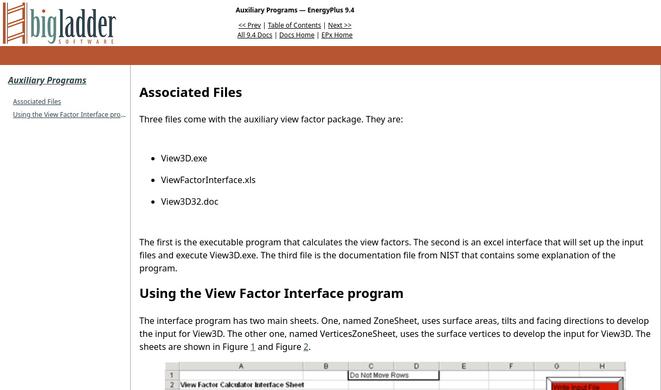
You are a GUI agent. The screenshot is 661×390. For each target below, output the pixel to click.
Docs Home (297, 35)
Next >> (339, 25)
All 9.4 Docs (255, 35)
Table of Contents (294, 25)
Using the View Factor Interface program (75, 114)
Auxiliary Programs (47, 80)
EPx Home (337, 35)
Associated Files (37, 101)
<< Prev (250, 25)
